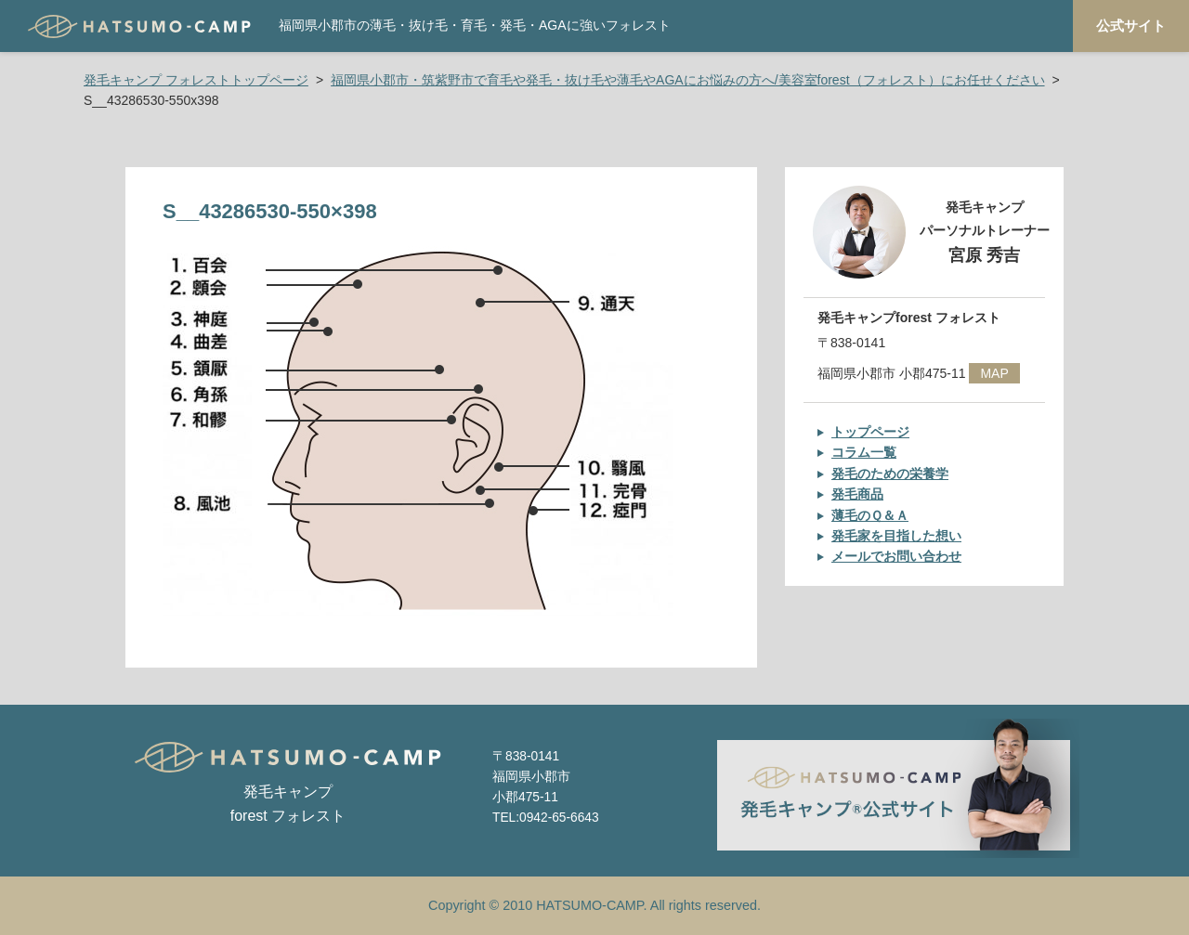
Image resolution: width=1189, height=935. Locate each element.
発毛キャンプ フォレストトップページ (196, 79)
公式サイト (1131, 26)
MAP (994, 373)
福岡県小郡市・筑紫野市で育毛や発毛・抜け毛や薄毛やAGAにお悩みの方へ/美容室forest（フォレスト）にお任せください (687, 79)
